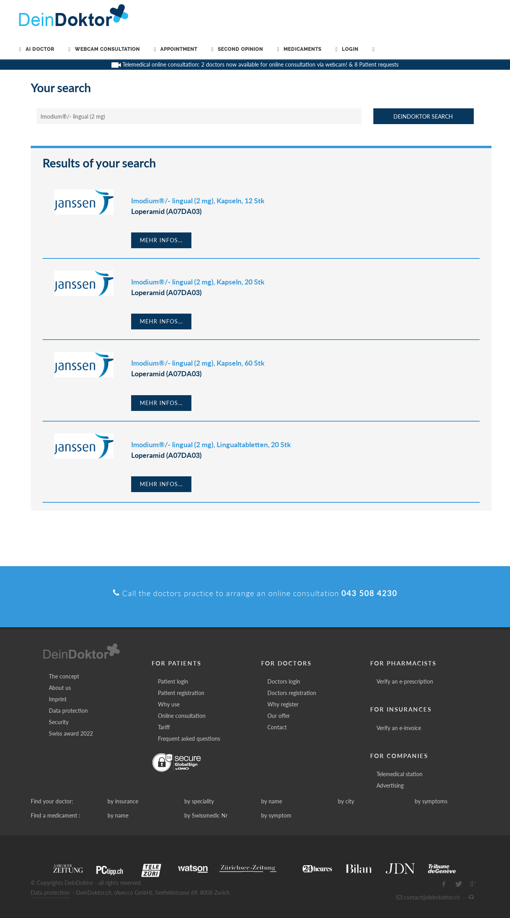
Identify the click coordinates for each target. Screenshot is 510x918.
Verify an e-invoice (398, 728)
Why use (169, 704)
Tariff (164, 727)
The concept (64, 676)
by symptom (276, 815)
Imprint (58, 699)
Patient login (173, 681)
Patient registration (181, 692)
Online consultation (182, 715)
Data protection (68, 710)
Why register (283, 704)
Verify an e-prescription (404, 681)
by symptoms (431, 801)
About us (60, 687)
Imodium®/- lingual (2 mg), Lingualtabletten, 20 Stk (211, 444)
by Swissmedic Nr (206, 815)
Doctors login (283, 681)
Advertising (390, 785)
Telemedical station (399, 774)
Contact (277, 727)
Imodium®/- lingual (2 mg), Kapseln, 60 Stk (198, 363)
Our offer (278, 715)
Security (59, 722)
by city (346, 801)
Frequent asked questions (189, 738)
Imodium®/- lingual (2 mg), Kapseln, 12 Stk (198, 200)
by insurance (123, 801)
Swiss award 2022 (71, 733)
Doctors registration (291, 692)
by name (271, 801)
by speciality (199, 801)
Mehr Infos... (161, 240)
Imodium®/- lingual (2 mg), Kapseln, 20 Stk (198, 281)
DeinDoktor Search (423, 116)
